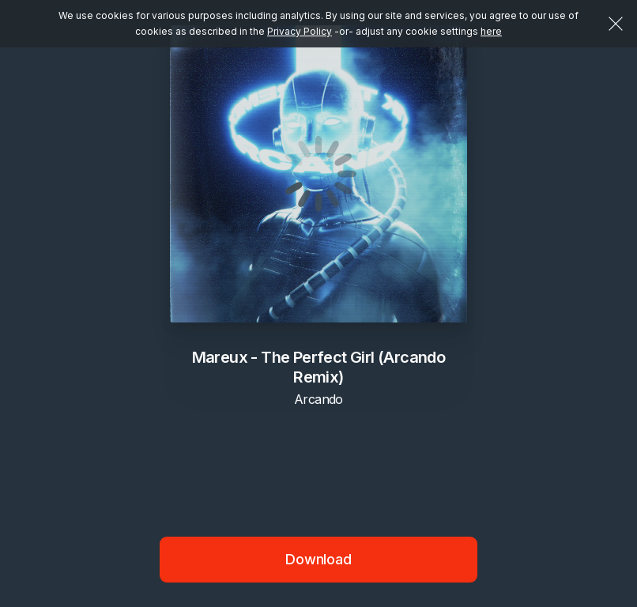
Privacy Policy (299, 31)
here (491, 31)
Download (318, 559)
